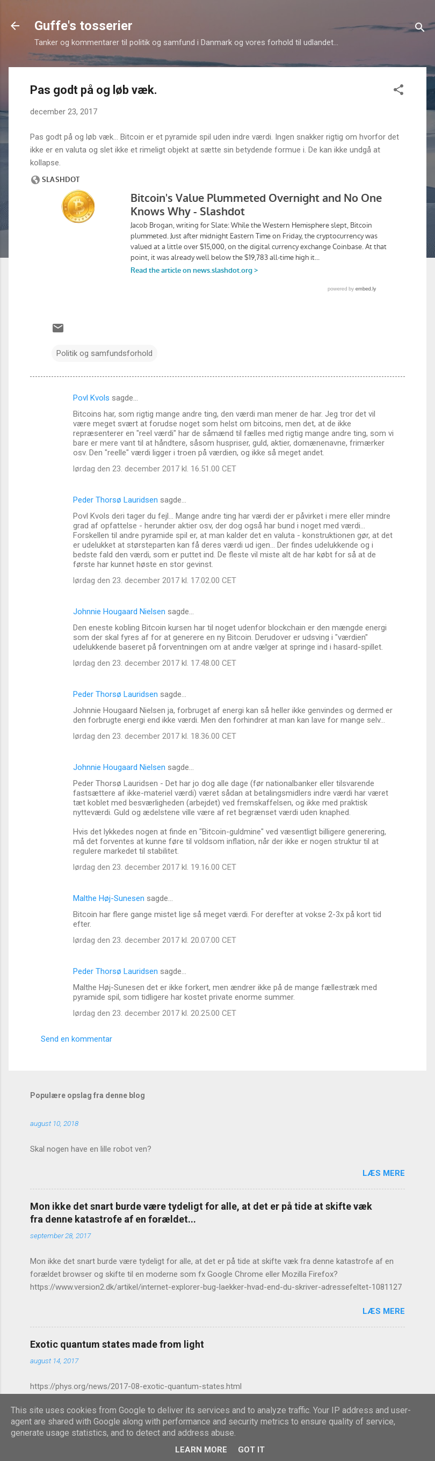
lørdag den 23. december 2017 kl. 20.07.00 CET (154, 940)
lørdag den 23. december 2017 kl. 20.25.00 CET (154, 1013)
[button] (398, 91)
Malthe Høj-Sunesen (108, 898)
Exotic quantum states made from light (117, 1344)
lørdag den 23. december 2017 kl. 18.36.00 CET (154, 736)
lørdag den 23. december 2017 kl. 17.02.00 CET (154, 580)
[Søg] (420, 29)
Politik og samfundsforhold (104, 353)
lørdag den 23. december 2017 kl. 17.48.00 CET (154, 663)
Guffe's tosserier (83, 25)
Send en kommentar (76, 1039)
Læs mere (384, 1173)
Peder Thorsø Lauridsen (115, 500)
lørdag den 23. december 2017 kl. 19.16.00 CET (154, 867)
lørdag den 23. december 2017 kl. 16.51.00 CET (154, 469)
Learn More (201, 1450)
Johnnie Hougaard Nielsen (119, 611)
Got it (251, 1450)
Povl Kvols (91, 398)
